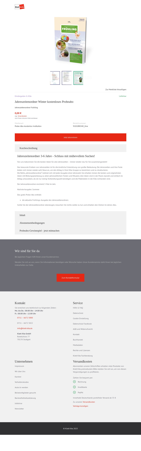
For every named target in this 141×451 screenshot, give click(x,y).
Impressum (19, 382)
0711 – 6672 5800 (28, 334)
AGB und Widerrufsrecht (83, 345)
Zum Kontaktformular (70, 294)
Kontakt (76, 350)
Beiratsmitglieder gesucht (25, 409)
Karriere (18, 393)
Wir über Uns (20, 387)
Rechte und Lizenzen (81, 366)
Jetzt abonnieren (70, 153)
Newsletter (19, 425)
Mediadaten (78, 361)
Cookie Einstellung (81, 334)
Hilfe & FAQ (78, 324)
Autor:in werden (21, 403)
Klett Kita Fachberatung (83, 372)
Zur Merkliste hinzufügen (113, 105)
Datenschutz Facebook (82, 340)
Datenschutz (78, 329)
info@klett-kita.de (27, 345)
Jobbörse (18, 419)
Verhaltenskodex (22, 398)
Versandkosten (22, 132)
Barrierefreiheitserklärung (25, 414)
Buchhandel (78, 356)
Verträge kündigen (80, 422)
